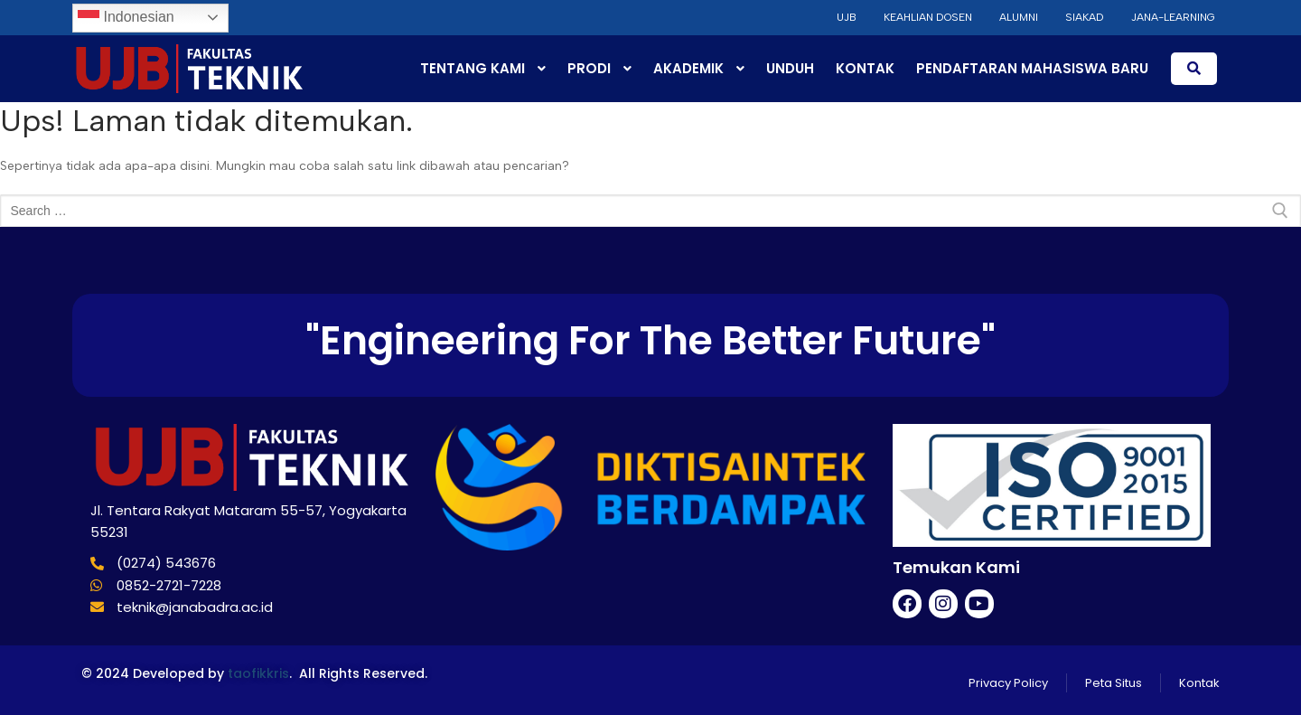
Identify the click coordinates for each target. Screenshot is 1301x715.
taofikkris (258, 673)
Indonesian (126, 18)
